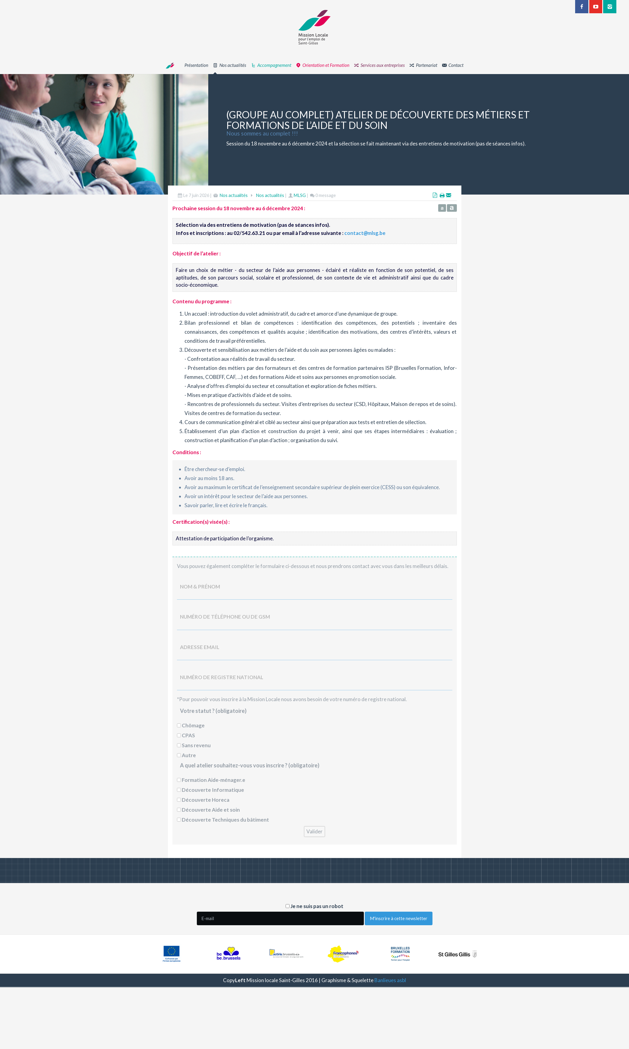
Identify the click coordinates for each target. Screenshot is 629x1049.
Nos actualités (233, 195)
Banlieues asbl (390, 980)
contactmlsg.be (365, 233)
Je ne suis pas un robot (314, 906)
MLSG (299, 195)
